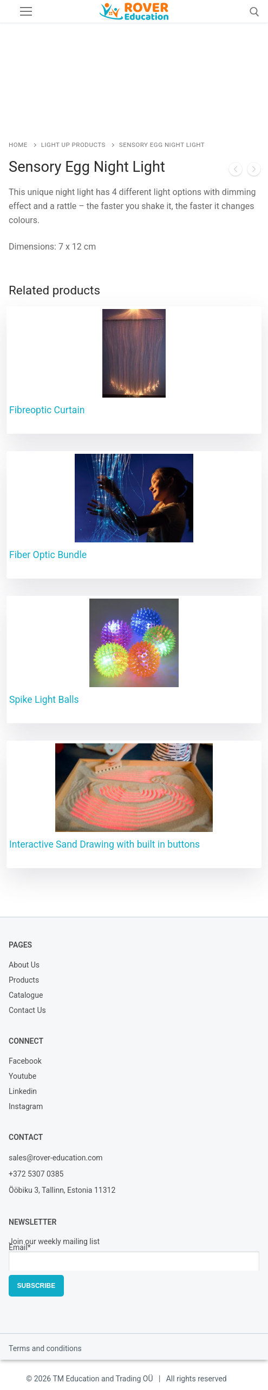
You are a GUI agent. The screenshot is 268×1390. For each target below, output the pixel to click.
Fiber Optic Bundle (48, 554)
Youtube (22, 1076)
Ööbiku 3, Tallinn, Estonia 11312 (62, 1190)
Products (24, 980)
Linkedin (23, 1092)
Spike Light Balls (44, 699)
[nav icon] (26, 11)
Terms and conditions (45, 1348)
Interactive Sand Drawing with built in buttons (104, 844)
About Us (24, 965)
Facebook (25, 1061)
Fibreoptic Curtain (46, 410)
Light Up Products (73, 145)
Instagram (26, 1107)
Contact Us (27, 1011)
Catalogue (26, 995)
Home (18, 145)
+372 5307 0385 (36, 1174)
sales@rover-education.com (56, 1157)
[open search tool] (254, 12)
